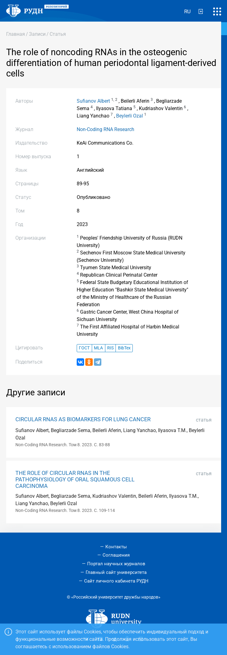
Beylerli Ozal (129, 116)
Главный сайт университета (116, 572)
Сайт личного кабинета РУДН (116, 581)
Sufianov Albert (93, 101)
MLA (98, 348)
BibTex (124, 348)
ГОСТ (84, 348)
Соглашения (116, 555)
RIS (110, 348)
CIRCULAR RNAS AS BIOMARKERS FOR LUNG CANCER (83, 419)
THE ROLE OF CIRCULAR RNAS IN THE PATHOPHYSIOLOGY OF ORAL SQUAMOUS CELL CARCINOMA (75, 479)
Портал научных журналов (116, 563)
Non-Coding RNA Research (105, 129)
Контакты (116, 547)
